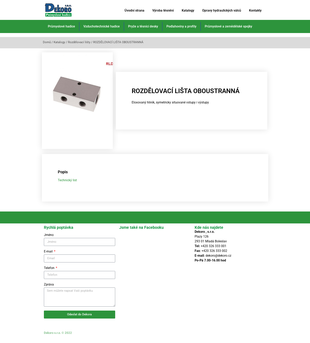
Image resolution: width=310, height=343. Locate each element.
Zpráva (49, 287)
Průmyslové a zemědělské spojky (228, 26)
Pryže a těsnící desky (143, 26)
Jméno (49, 238)
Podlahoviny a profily (181, 26)
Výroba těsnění (163, 10)
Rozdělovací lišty (79, 42)
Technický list (67, 183)
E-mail (48, 254)
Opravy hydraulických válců (221, 10)
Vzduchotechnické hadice (101, 26)
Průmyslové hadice (61, 26)
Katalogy (188, 10)
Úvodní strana (134, 10)
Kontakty (255, 10)
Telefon (49, 271)
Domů (47, 42)
